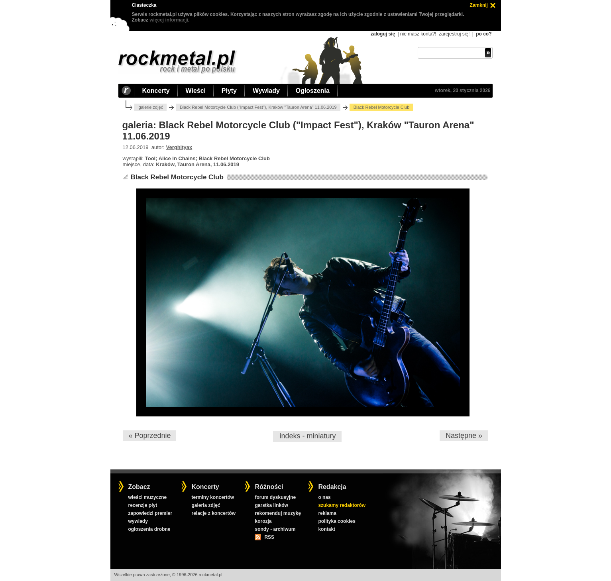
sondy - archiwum (275, 529)
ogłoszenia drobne (149, 529)
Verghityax (179, 147)
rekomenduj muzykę (278, 513)
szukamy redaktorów (341, 505)
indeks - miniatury (307, 436)
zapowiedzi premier (150, 513)
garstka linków (271, 505)
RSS (269, 537)
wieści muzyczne (147, 497)
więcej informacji (168, 20)
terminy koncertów (212, 497)
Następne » (464, 436)
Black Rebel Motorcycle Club (176, 177)
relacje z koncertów (213, 513)
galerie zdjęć (150, 107)
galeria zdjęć (205, 505)
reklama (327, 513)
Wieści (196, 90)
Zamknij (479, 5)
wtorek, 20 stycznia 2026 (462, 90)
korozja (263, 521)
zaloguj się (383, 34)
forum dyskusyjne (275, 497)
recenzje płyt (142, 505)
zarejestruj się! (454, 34)
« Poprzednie (149, 436)
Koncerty (156, 90)
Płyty (229, 90)
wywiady (137, 521)
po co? (483, 34)
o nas (324, 497)
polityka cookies (336, 521)
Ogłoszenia (313, 90)
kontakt (326, 529)
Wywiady (266, 90)
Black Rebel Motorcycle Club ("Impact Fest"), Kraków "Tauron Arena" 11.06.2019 (258, 107)
